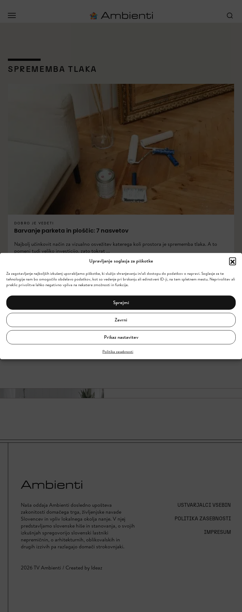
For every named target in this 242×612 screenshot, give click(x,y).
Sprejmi (121, 302)
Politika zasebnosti (117, 351)
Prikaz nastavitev (121, 337)
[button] (232, 261)
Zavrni (121, 319)
